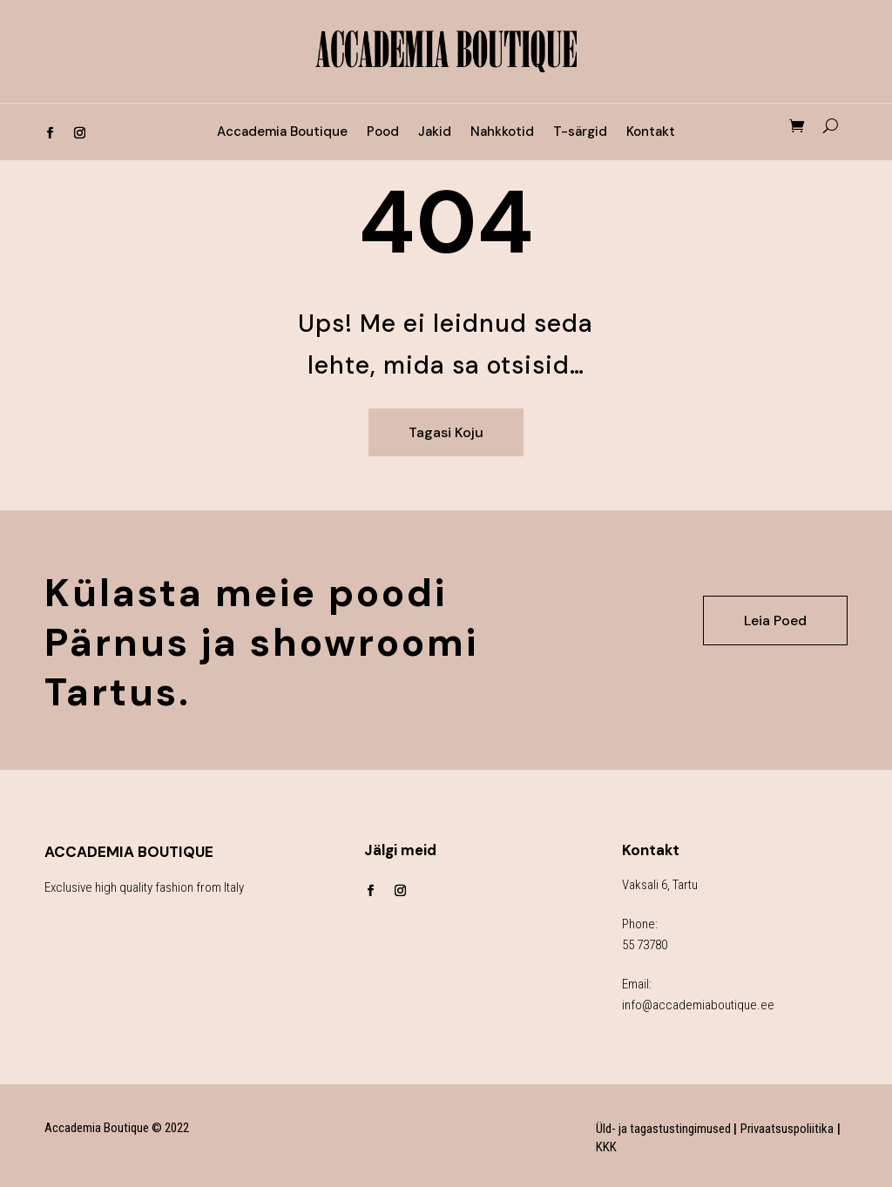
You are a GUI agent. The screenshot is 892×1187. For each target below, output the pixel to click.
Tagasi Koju (446, 432)
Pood (383, 132)
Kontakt (650, 132)
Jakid (434, 132)
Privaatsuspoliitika (787, 1128)
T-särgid (580, 132)
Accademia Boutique (282, 132)
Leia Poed (775, 620)
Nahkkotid (502, 132)
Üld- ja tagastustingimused (664, 1128)
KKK (606, 1147)
